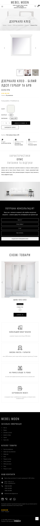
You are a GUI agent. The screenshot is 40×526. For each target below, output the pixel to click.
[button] (38, 6)
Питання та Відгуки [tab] (20, 163)
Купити (20, 315)
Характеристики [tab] (20, 155)
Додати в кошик (21, 123)
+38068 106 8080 (16, 5)
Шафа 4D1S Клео (20, 300)
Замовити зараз (10, 127)
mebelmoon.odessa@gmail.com (20, 7)
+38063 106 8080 (23, 5)
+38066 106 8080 (20, 6)
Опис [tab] (20, 159)
